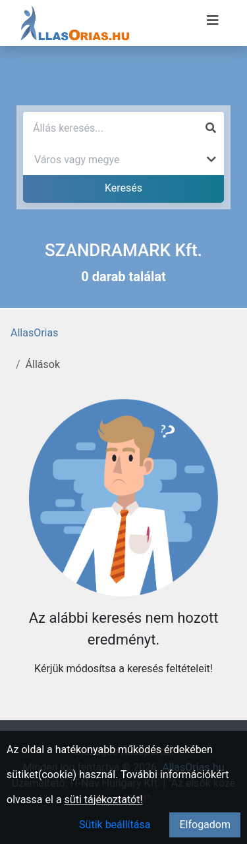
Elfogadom (205, 824)
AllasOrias (34, 333)
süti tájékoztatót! (104, 799)
